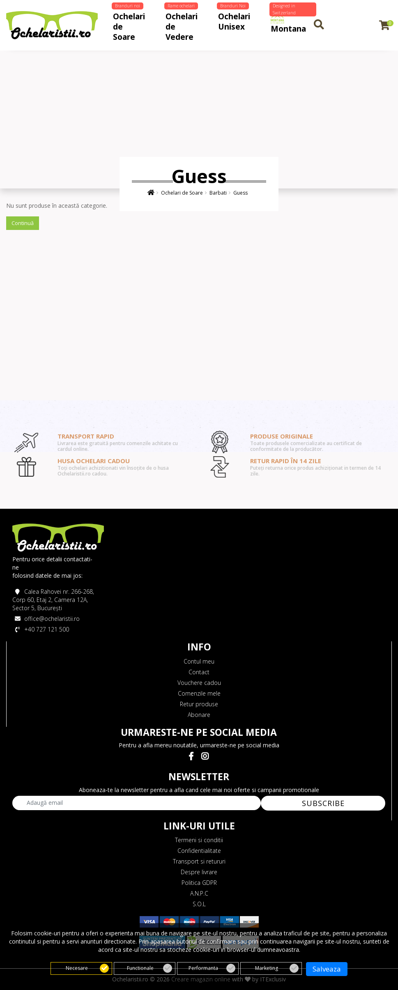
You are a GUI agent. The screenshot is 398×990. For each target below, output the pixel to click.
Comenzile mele (199, 693)
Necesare (87, 964)
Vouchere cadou (199, 683)
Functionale (150, 964)
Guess (240, 192)
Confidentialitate (199, 850)
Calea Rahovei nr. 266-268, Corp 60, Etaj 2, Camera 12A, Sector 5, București (53, 600)
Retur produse (199, 704)
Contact (199, 672)
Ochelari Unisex (233, 19)
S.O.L (199, 904)
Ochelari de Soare (128, 24)
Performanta (212, 964)
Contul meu (199, 661)
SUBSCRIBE (323, 803)
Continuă (23, 223)
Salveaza (327, 965)
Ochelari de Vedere (181, 24)
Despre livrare (199, 872)
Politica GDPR (199, 883)
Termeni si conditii (199, 840)
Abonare (199, 715)
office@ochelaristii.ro (46, 618)
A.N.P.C (199, 893)
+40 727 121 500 (40, 629)
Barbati (218, 192)
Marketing (277, 964)
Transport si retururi (199, 861)
